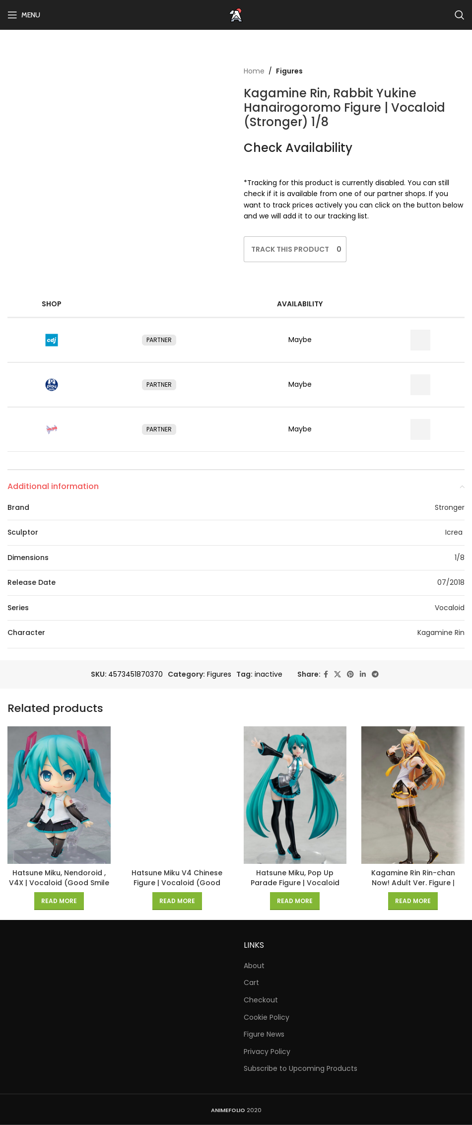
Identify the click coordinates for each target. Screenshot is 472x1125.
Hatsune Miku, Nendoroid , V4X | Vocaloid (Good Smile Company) (59, 882)
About (254, 966)
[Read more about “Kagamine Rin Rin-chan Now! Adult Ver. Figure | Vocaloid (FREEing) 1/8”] (413, 901)
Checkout (261, 1000)
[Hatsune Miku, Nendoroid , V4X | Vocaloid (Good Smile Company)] (59, 795)
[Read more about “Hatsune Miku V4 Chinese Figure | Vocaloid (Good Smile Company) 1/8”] (177, 901)
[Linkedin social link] (363, 674)
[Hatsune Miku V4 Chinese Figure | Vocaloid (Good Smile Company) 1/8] (177, 795)
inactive (268, 674)
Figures (289, 71)
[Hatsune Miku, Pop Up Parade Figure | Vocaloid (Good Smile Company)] (295, 795)
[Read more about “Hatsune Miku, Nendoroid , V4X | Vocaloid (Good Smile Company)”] (59, 901)
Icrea (455, 532)
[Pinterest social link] (350, 674)
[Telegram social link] (375, 674)
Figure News (264, 1034)
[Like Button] (290, 249)
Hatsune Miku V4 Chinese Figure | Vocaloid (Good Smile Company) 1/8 (177, 882)
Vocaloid (450, 608)
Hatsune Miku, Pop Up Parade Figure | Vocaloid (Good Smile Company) (295, 882)
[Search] (460, 15)
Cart (251, 982)
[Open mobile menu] (23, 15)
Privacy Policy (267, 1051)
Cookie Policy (266, 1017)
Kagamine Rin (441, 632)
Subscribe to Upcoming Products (300, 1068)
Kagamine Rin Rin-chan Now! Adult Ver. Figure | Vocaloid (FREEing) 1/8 (413, 882)
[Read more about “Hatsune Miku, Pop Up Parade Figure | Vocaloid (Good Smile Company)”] (295, 901)
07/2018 (451, 582)
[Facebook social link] (326, 674)
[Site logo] (236, 14)
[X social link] (337, 674)
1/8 (460, 557)
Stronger (450, 507)
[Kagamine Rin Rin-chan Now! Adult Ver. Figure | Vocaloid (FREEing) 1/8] (413, 795)
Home (254, 71)
